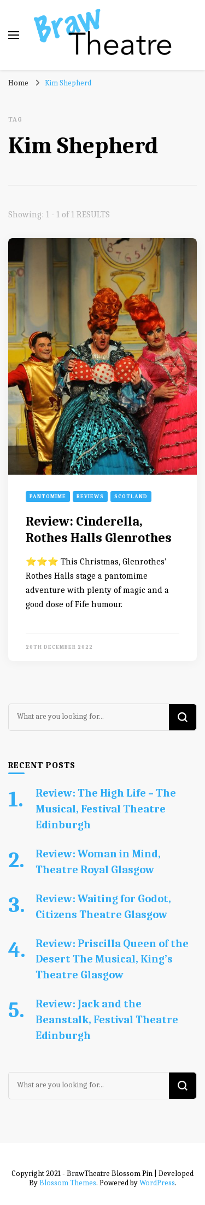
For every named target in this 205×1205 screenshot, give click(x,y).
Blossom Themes (67, 1182)
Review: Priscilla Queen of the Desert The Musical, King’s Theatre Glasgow (112, 959)
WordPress (157, 1182)
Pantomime (48, 496)
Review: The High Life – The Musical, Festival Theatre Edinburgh (106, 809)
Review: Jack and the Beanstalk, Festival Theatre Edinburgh (107, 1020)
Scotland (131, 496)
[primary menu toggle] (13, 35)
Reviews (90, 496)
